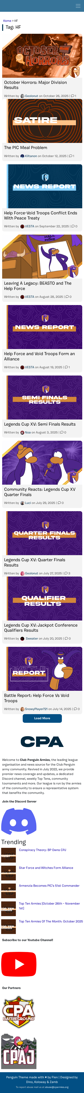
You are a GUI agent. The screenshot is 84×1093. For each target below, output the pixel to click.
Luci (28, 503)
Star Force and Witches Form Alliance (46, 868)
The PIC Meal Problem (25, 148)
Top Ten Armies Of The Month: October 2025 (51, 921)
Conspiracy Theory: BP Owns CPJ (42, 850)
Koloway (40, 1082)
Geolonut (31, 96)
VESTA (29, 226)
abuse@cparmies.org (56, 1087)
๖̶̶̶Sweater (31, 638)
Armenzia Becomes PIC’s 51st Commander (49, 885)
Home (7, 21)
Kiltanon (31, 156)
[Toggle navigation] (78, 6)
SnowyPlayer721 (36, 709)
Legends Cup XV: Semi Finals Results (40, 424)
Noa (28, 432)
